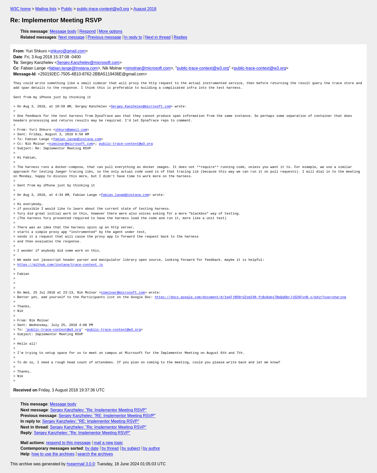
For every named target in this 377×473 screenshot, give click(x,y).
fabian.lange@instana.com (73, 68)
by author (151, 448)
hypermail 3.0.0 (81, 464)
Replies (180, 37)
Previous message (104, 37)
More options (111, 31)
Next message (71, 37)
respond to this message (68, 443)
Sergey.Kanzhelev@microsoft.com (88, 62)
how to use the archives (53, 454)
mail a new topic (108, 443)
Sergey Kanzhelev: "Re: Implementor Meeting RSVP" (98, 410)
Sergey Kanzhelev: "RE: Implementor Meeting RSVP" (107, 415)
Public (66, 9)
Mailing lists (45, 9)
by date (91, 448)
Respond (87, 31)
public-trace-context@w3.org (103, 9)
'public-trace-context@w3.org (53, 330)
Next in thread (158, 37)
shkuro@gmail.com (67, 51)
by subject (131, 448)
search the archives (95, 454)
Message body (63, 31)
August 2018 (144, 9)
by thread (110, 448)
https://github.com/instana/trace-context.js (60, 265)
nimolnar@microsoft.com (148, 68)
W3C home (20, 9)
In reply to (133, 37)
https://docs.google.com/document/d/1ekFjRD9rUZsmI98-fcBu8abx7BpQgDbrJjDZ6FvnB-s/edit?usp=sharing (250, 297)
